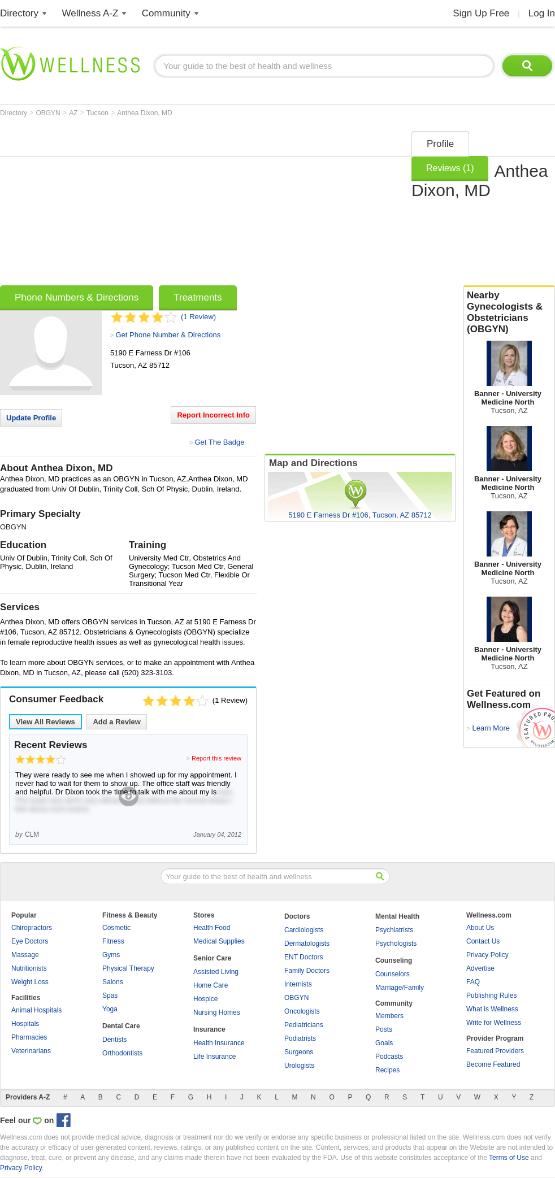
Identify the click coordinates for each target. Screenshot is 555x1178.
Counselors (392, 974)
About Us (480, 928)
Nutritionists (29, 968)
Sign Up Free (481, 13)
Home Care (210, 985)
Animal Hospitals (36, 1010)
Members (389, 1016)
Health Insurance (219, 1043)
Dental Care (121, 1026)
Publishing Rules (491, 995)
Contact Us (483, 941)
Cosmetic (116, 928)
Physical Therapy (128, 968)
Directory (19, 13)
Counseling (393, 960)
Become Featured (493, 1064)
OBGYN (49, 113)
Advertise (480, 968)
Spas (110, 995)
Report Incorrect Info (213, 415)
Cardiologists (303, 930)
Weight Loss (30, 982)
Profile (440, 143)
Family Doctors (306, 971)
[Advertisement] (141, 204)
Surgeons (298, 1052)
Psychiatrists (394, 930)
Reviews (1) (450, 168)
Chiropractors (31, 928)
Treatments (198, 297)
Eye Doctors (29, 941)
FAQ (473, 982)
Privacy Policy (487, 955)
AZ (74, 113)
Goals (384, 1043)
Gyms (111, 955)
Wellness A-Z (90, 13)
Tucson (98, 113)
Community (166, 13)
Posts (383, 1029)
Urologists (299, 1066)
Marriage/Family (399, 988)
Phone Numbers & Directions (76, 297)
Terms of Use (509, 1158)
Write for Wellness (493, 1023)
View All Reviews (45, 722)
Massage (25, 955)
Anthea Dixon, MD (144, 113)
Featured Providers (495, 1051)
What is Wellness (492, 1009)
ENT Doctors (303, 957)
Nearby (509, 312)
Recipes (387, 1070)
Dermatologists (306, 943)
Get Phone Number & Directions (167, 335)
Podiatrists (300, 1038)
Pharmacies (29, 1037)
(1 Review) (198, 316)
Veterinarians (31, 1051)
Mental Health (397, 916)
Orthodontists (122, 1053)
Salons (112, 982)
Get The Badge (219, 442)
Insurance (209, 1029)
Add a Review (117, 722)
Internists (298, 984)
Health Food (211, 928)
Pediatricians (303, 1025)
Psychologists (396, 943)
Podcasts (389, 1056)
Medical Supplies (219, 941)
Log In (541, 13)
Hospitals (25, 1024)
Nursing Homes (216, 1012)
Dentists (114, 1040)
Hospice (205, 999)
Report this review (216, 758)
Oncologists (302, 1011)
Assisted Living (216, 972)
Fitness (113, 941)
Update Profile (31, 418)
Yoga (110, 1009)
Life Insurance (214, 1056)
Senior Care (212, 958)
